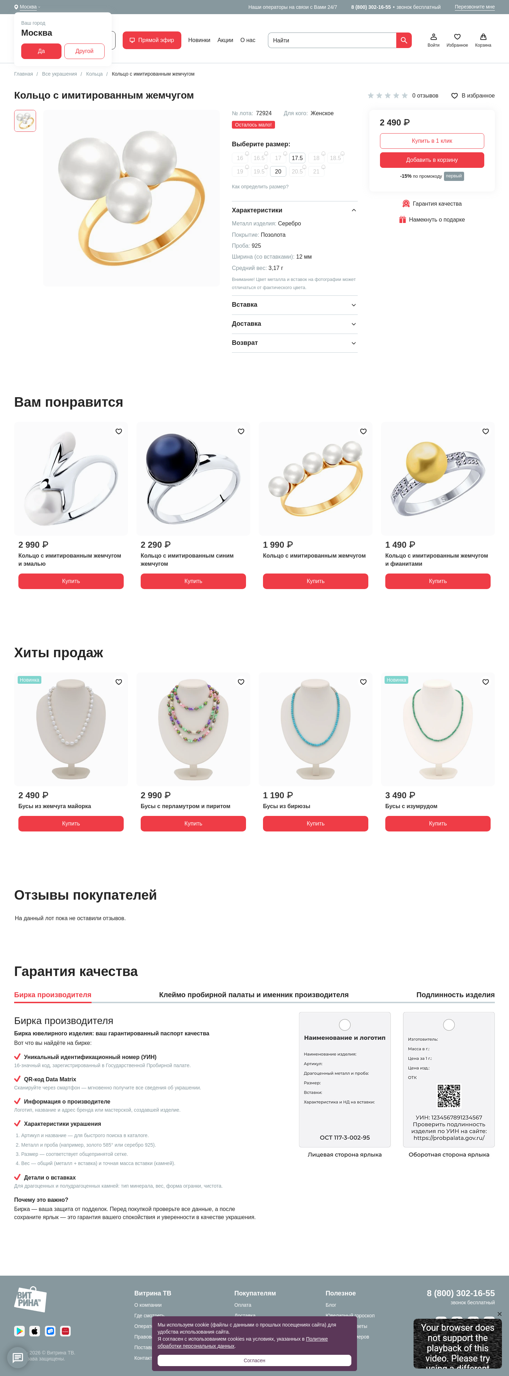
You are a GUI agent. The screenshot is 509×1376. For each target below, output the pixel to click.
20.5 (297, 172)
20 (278, 172)
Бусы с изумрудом (411, 806)
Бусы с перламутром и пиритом (185, 806)
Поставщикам (150, 1347)
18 (316, 158)
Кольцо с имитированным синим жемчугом (187, 559)
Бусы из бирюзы (286, 806)
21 (316, 172)
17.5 (297, 158)
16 (240, 158)
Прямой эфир (152, 40)
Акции (225, 40)
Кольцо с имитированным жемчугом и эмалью (69, 559)
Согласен (254, 1360)
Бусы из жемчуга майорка (54, 806)
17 (278, 158)
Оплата (242, 1305)
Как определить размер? (260, 186)
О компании (148, 1305)
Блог (331, 1305)
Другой (85, 51)
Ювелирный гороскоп (350, 1315)
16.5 (258, 158)
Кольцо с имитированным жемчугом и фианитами (436, 559)
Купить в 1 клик (432, 141)
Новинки (199, 40)
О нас (248, 40)
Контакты (145, 1358)
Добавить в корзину (432, 160)
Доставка (245, 1315)
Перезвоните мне (475, 7)
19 (240, 172)
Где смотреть (149, 1315)
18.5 (335, 158)
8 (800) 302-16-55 (371, 7)
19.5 (258, 172)
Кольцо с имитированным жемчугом (314, 556)
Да (41, 51)
